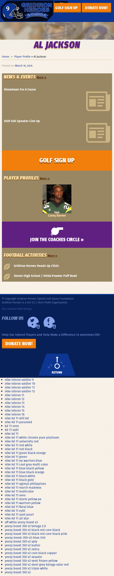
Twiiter (33, 323)
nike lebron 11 (14, 395)
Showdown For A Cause (20, 89)
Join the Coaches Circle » (57, 239)
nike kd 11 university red (22, 441)
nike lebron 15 (14, 410)
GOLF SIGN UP (66, 8)
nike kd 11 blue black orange (24, 472)
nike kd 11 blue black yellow (24, 468)
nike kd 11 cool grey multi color (26, 464)
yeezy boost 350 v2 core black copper (31, 553)
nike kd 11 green (16, 456)
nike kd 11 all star (17, 518)
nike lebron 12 (14, 399)
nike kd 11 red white (18, 445)
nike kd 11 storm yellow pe (23, 499)
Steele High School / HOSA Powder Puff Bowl (45, 275)
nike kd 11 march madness (23, 487)
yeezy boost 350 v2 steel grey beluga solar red (37, 564)
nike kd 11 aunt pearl (19, 514)
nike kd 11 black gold (19, 479)
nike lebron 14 (15, 406)
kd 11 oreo (12, 426)
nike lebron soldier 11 (20, 387)
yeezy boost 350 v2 (18, 572)
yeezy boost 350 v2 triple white (26, 568)
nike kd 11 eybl (15, 510)
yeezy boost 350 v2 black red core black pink (36, 533)
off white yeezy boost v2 (21, 522)
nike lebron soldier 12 (20, 391)
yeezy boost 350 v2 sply (21, 541)
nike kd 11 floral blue (19, 506)
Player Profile (22, 57)
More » (41, 77)
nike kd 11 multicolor (19, 491)
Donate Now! (18, 344)
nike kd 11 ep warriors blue (23, 460)
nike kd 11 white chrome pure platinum (32, 437)
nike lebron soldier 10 (20, 383)
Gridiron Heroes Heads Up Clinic (36, 265)
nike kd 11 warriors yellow (22, 503)
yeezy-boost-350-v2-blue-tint (25, 537)
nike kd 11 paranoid (18, 422)
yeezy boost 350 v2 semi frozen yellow (31, 560)
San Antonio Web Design (17, 309)
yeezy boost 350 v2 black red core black (32, 529)
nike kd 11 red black (18, 449)
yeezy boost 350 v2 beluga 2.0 (25, 526)
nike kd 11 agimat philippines (25, 483)
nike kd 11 (11, 433)
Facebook (50, 323)
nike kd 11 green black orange (25, 452)
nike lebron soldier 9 (19, 379)
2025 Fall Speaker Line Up (22, 121)
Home (5, 57)
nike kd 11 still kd (17, 418)
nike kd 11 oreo (15, 495)
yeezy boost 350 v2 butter (22, 545)
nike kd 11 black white (20, 476)
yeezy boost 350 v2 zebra (22, 549)
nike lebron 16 (15, 414)
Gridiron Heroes (27, 11)
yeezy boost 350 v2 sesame (23, 556)
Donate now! (96, 8)
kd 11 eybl (12, 429)
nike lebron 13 (14, 402)
